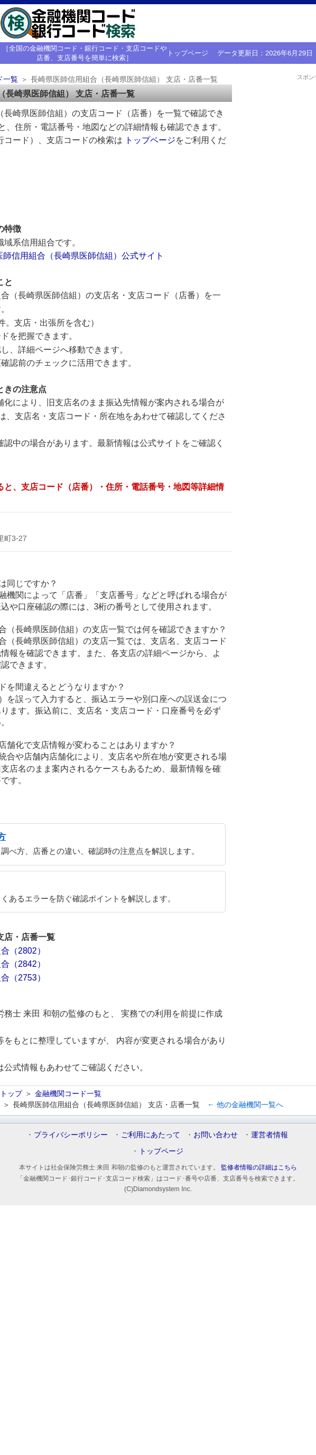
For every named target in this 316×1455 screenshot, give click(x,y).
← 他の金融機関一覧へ (245, 1104)
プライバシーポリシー (71, 1134)
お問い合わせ (215, 1134)
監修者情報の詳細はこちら (259, 1167)
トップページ (187, 53)
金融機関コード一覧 (68, 1093)
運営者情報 (269, 1134)
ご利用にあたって (150, 1134)
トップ (11, 1093)
